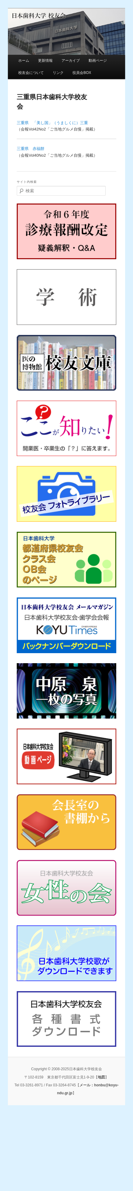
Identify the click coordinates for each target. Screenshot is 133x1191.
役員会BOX (81, 73)
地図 (101, 1077)
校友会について (31, 73)
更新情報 (45, 60)
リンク (58, 73)
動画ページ (98, 60)
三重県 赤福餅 (30, 148)
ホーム (23, 60)
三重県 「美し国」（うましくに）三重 (52, 122)
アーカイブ (70, 60)
